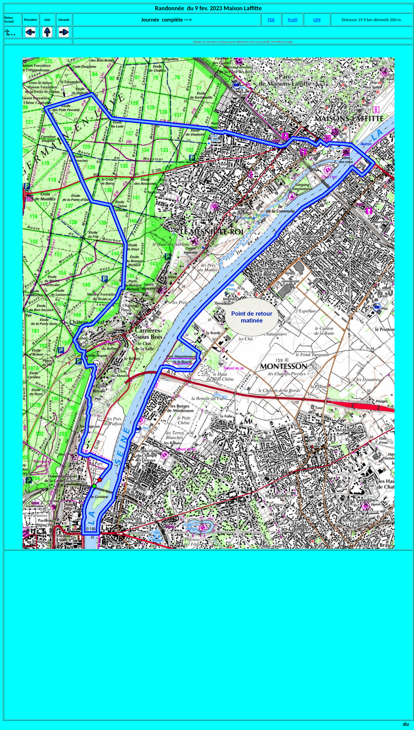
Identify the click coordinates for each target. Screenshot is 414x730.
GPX (316, 19)
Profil (292, 19)
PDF (271, 19)
